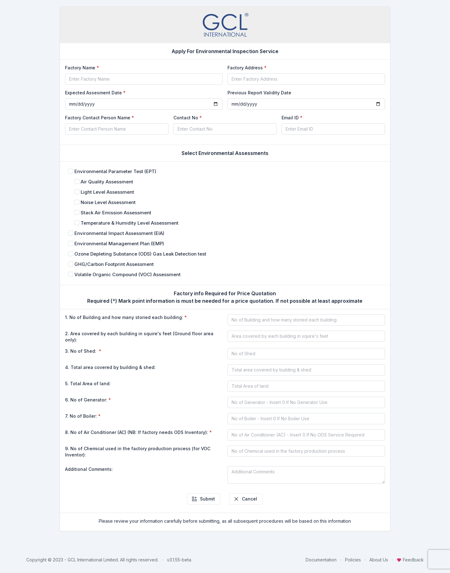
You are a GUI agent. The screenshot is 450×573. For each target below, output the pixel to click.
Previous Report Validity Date (259, 92)
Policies (353, 559)
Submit (203, 499)
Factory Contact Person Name (97, 117)
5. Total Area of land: (88, 383)
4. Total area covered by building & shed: (110, 367)
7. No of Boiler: (81, 416)
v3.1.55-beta (179, 559)
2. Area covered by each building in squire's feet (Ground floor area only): (139, 336)
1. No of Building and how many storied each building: (124, 317)
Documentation (321, 559)
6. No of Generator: (86, 399)
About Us (378, 559)
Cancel (245, 499)
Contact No (185, 117)
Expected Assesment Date (93, 92)
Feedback (410, 559)
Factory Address (245, 67)
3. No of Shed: (81, 351)
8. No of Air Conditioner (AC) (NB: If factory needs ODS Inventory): (136, 432)
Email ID (290, 117)
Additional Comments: (89, 469)
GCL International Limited (93, 559)
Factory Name (80, 67)
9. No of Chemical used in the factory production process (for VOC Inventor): (137, 451)
